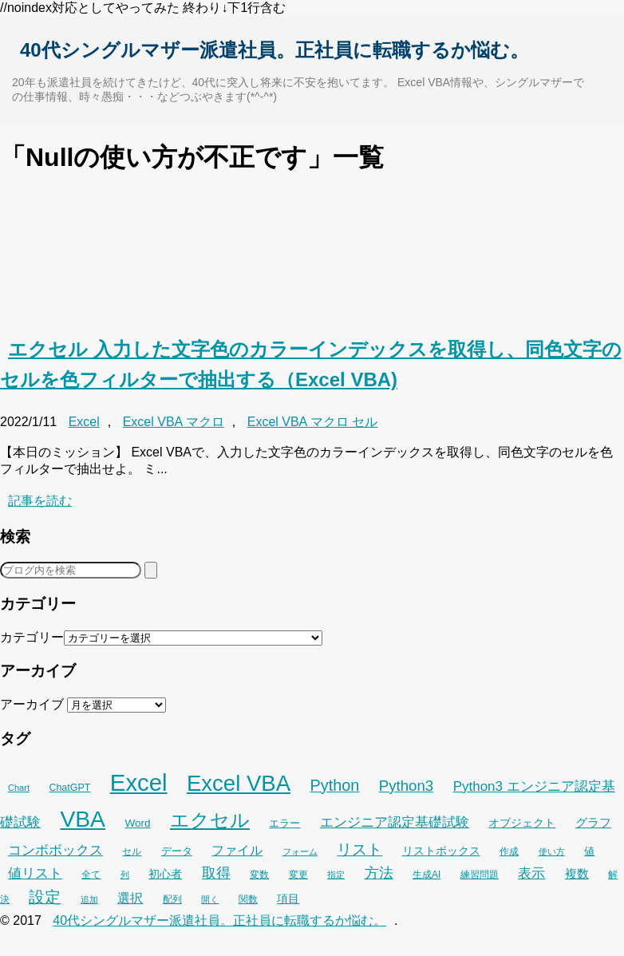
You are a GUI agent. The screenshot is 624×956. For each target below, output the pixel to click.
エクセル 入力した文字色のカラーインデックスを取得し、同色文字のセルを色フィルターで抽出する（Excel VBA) (311, 364)
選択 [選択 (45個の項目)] (130, 898)
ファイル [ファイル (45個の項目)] (237, 850)
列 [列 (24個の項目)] (124, 874)
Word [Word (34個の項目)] (137, 823)
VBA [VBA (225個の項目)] (82, 819)
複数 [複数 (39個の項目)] (577, 873)
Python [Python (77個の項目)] (334, 785)
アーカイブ (32, 704)
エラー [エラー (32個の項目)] (284, 823)
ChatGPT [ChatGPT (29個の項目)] (69, 787)
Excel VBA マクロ (173, 422)
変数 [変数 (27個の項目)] (259, 874)
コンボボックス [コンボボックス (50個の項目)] (55, 850)
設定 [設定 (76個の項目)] (45, 897)
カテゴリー (32, 637)
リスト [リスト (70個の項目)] (359, 849)
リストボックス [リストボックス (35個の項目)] (441, 850)
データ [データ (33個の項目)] (176, 851)
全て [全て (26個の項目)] (91, 874)
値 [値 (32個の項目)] (589, 851)
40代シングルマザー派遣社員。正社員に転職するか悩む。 (274, 50)
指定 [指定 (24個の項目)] (336, 874)
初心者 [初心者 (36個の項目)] (165, 873)
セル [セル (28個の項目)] (131, 851)
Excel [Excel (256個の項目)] (139, 782)
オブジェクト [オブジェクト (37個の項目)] (521, 822)
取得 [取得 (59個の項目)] (216, 873)
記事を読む (40, 501)
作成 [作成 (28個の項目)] (509, 851)
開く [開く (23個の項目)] (210, 899)
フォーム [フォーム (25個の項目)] (300, 851)
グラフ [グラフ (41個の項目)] (593, 822)
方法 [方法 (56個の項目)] (379, 873)
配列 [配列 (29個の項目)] (172, 899)
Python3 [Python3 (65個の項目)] (406, 785)
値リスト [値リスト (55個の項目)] (35, 873)
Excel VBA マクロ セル (312, 422)
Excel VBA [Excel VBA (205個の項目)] (238, 783)
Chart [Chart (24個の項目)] (19, 787)
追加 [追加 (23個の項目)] (89, 899)
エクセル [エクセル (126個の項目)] (210, 820)
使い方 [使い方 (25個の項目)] (552, 851)
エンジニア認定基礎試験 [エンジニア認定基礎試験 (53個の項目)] (394, 822)
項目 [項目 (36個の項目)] (288, 898)
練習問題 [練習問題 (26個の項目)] (479, 874)
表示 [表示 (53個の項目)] (531, 873)
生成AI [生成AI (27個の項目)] (426, 874)
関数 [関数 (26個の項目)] (248, 899)
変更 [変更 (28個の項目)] (298, 874)
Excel (84, 422)
